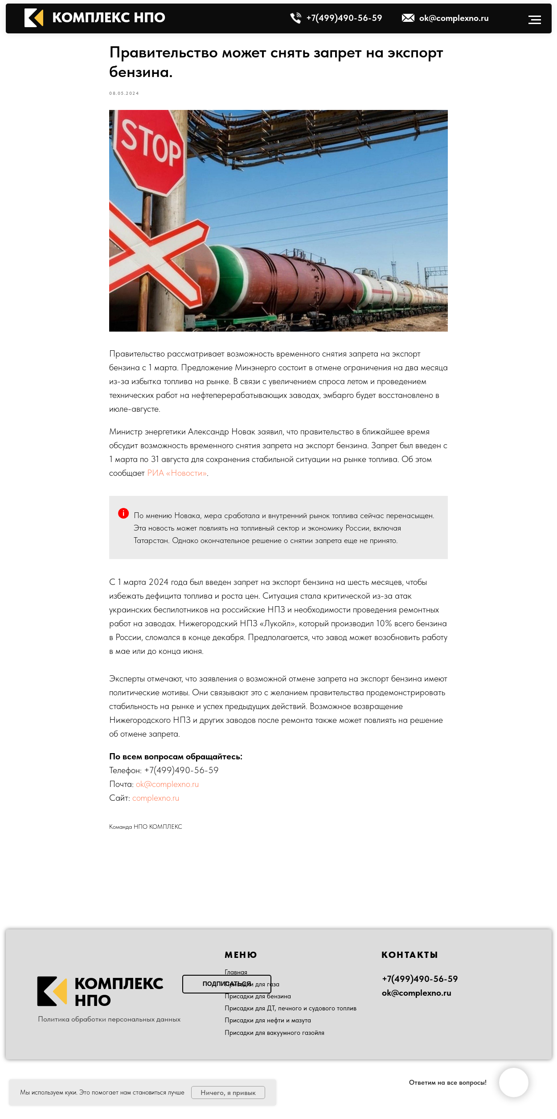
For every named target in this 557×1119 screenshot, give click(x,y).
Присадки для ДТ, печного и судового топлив (290, 1008)
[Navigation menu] (534, 20)
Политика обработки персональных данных (109, 1018)
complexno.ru (155, 797)
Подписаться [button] (227, 983)
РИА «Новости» (177, 472)
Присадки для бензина (258, 996)
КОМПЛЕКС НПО (108, 17)
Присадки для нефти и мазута (268, 1020)
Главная (236, 972)
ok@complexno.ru (167, 783)
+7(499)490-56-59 (181, 770)
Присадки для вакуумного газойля (274, 1033)
